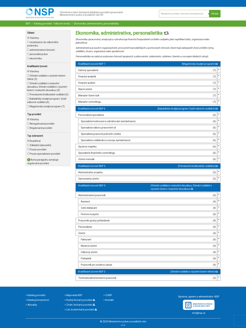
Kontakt (109, 300)
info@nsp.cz (198, 313)
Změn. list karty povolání (80, 304)
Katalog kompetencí (38, 300)
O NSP (108, 295)
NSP (28, 23)
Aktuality (32, 304)
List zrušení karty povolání (81, 309)
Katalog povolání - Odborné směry (52, 23)
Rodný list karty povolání (80, 300)
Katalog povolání (36, 295)
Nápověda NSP (74, 295)
